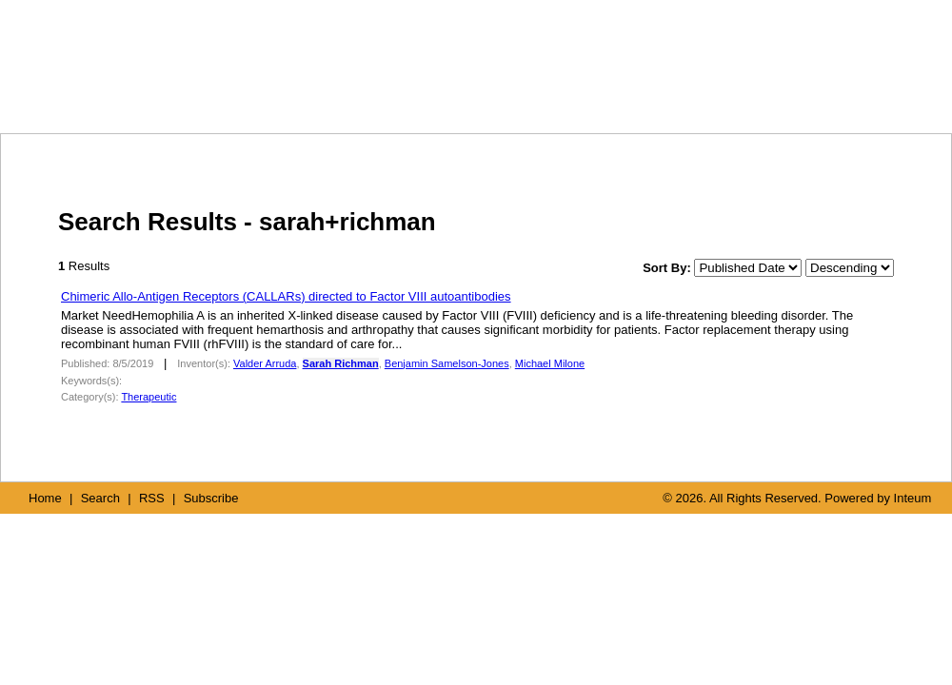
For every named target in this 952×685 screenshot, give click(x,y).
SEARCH (664, 93)
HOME (572, 93)
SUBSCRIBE (858, 93)
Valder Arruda (264, 363)
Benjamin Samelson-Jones (447, 363)
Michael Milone (550, 363)
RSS (152, 498)
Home (45, 498)
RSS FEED (752, 92)
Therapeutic (148, 396)
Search (100, 498)
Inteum (913, 498)
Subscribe (211, 498)
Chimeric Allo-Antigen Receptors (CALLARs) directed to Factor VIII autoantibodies (286, 296)
